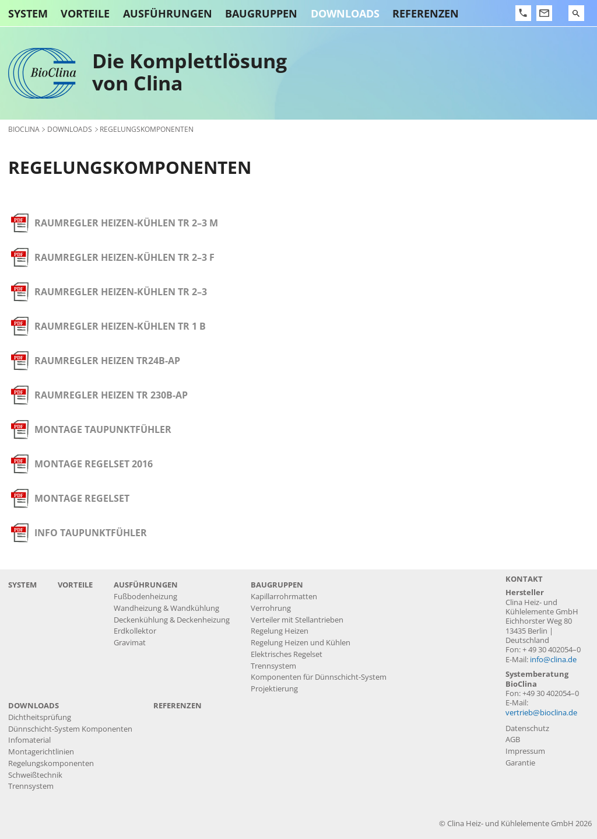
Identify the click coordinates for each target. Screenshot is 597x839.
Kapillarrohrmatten (284, 597)
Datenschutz (527, 728)
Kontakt (524, 579)
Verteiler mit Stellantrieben (297, 620)
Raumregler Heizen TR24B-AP (107, 360)
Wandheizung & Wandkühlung (166, 608)
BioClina (24, 129)
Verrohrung (271, 608)
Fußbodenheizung (145, 597)
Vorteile (85, 13)
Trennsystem (273, 666)
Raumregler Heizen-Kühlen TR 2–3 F (124, 257)
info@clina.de (553, 660)
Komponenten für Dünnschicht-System (319, 677)
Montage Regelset (81, 498)
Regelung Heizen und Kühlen (300, 643)
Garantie (520, 763)
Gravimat (130, 643)
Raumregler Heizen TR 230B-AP (111, 395)
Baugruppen (261, 13)
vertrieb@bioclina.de (541, 713)
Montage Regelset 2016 (93, 463)
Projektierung (274, 689)
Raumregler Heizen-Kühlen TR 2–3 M (126, 222)
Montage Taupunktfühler (102, 429)
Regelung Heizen (279, 631)
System (28, 13)
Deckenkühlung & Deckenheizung (172, 620)
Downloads (345, 13)
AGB (512, 739)
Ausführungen (167, 13)
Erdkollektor (135, 631)
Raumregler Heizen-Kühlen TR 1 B (120, 326)
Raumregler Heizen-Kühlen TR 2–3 (120, 291)
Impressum (525, 751)
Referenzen (425, 13)
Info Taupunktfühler (90, 532)
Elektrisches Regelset (286, 654)
